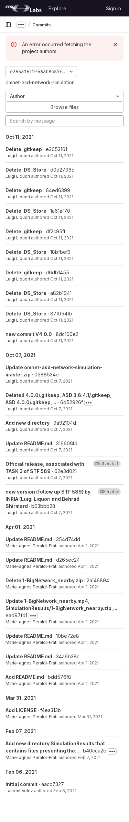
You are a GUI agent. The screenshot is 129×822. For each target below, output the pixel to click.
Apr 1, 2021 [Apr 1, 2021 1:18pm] (88, 566)
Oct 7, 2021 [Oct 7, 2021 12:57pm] (61, 429)
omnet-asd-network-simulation (40, 82)
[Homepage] (23, 8)
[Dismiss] (115, 44)
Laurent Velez (19, 790)
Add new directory (28, 423)
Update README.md (29, 443)
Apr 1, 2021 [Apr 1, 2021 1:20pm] (88, 545)
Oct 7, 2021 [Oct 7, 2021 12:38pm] (61, 477)
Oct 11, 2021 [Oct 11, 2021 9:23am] (61, 155)
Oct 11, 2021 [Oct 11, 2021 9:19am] (61, 299)
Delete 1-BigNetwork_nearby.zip (44, 580)
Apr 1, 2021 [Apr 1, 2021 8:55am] (88, 683)
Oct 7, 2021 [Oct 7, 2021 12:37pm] (61, 512)
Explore (57, 8)
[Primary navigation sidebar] (8, 24)
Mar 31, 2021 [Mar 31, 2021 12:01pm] (90, 716)
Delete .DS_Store (26, 170)
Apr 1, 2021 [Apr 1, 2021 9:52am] (88, 642)
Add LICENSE (21, 710)
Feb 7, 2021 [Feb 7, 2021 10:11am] (89, 757)
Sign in (113, 8)
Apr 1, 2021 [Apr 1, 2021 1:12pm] (88, 621)
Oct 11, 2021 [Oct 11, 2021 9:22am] (61, 196)
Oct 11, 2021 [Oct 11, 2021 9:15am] (61, 340)
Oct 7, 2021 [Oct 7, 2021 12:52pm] (61, 449)
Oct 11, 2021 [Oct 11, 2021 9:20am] (61, 237)
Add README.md (25, 677)
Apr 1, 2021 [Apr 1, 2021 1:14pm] (88, 586)
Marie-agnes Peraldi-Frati (31, 545)
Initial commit (21, 784)
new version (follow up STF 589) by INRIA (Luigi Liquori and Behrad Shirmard (48, 499)
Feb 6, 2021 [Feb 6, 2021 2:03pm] (64, 790)
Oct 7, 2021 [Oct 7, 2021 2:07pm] (61, 381)
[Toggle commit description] (88, 403)
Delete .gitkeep (24, 149)
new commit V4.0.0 (29, 334)
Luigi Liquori (18, 155)
